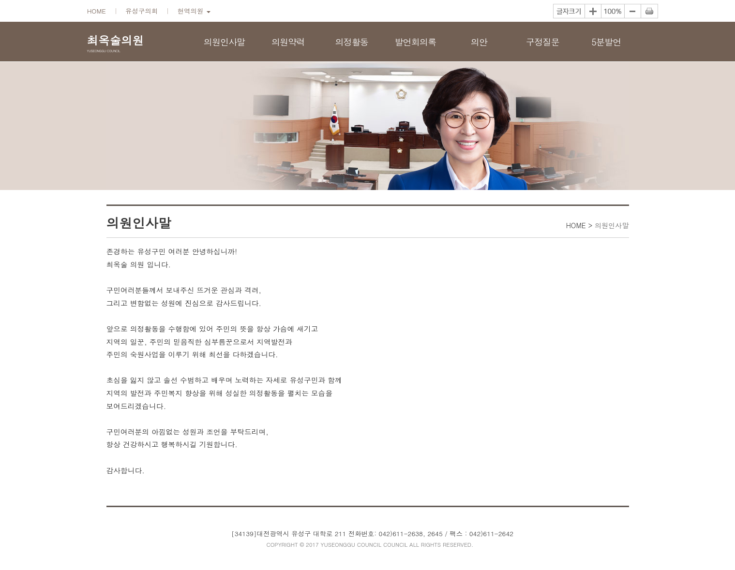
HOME (96, 10)
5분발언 (606, 41)
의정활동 (351, 41)
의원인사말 (224, 41)
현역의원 (194, 10)
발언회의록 (415, 41)
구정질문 (542, 41)
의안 (479, 41)
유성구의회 (141, 10)
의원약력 (288, 41)
